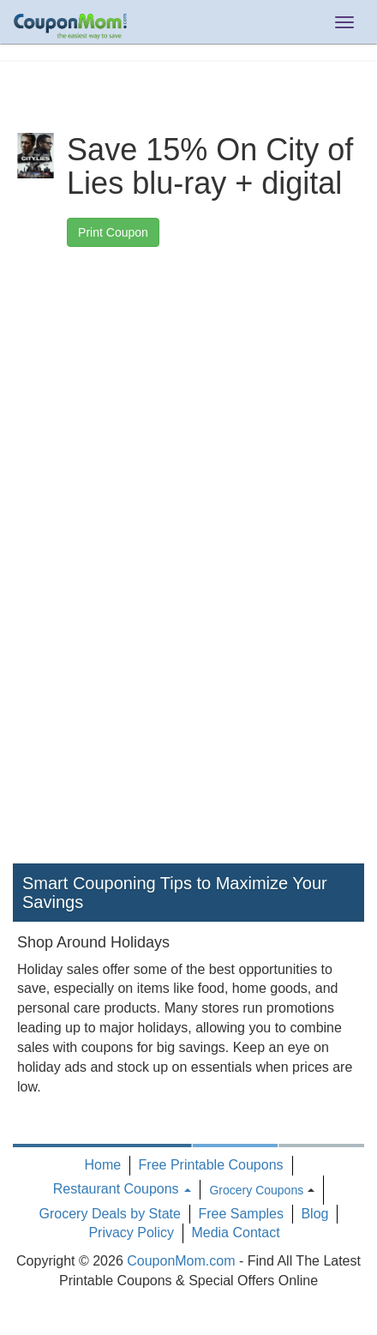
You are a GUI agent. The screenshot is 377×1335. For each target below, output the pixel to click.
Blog (314, 1213)
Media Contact (235, 1232)
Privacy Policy (131, 1232)
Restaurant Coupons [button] (122, 1189)
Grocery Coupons (256, 1190)
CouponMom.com (181, 1261)
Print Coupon (113, 232)
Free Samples (241, 1213)
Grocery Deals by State (110, 1213)
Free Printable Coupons (211, 1165)
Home (102, 1165)
